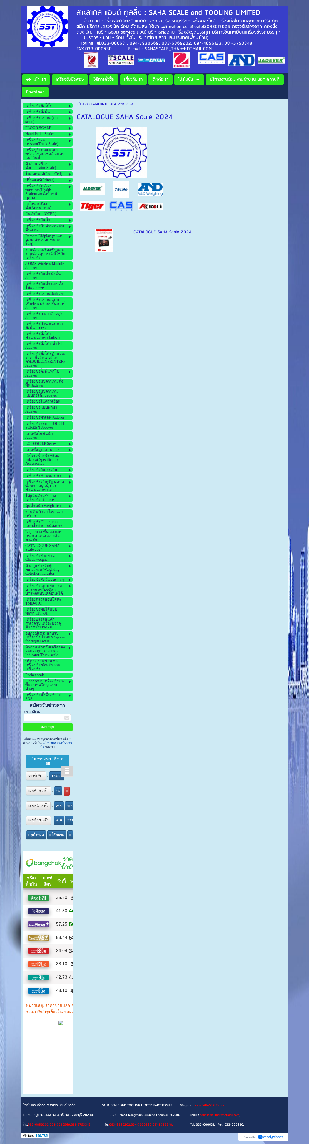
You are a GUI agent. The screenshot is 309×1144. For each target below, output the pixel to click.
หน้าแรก (82, 104)
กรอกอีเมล (32, 712)
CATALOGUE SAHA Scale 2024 (162, 232)
